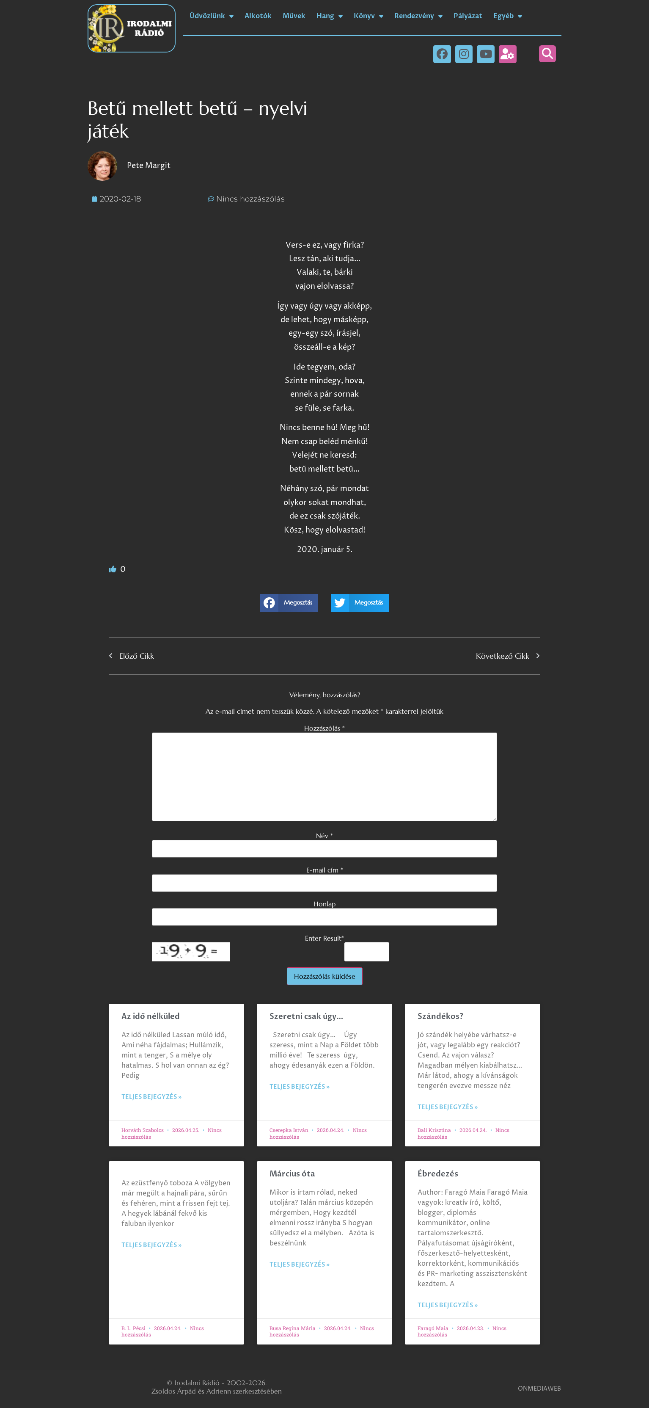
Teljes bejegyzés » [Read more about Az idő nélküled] (151, 1097)
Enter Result (324, 938)
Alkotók (258, 16)
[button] (547, 53)
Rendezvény (418, 16)
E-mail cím (324, 870)
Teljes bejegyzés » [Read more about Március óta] (300, 1265)
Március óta (293, 1174)
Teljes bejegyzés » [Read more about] (151, 1245)
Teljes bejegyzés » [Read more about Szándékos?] (448, 1107)
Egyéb (507, 16)
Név (324, 835)
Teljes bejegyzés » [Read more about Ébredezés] (448, 1305)
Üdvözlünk (212, 16)
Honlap (325, 903)
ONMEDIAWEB (539, 1389)
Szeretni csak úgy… (307, 1016)
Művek (294, 16)
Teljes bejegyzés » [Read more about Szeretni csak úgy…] (300, 1087)
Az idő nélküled (150, 1016)
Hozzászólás (324, 728)
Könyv (368, 16)
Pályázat (468, 16)
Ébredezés (438, 1174)
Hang (329, 16)
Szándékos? (440, 1016)
